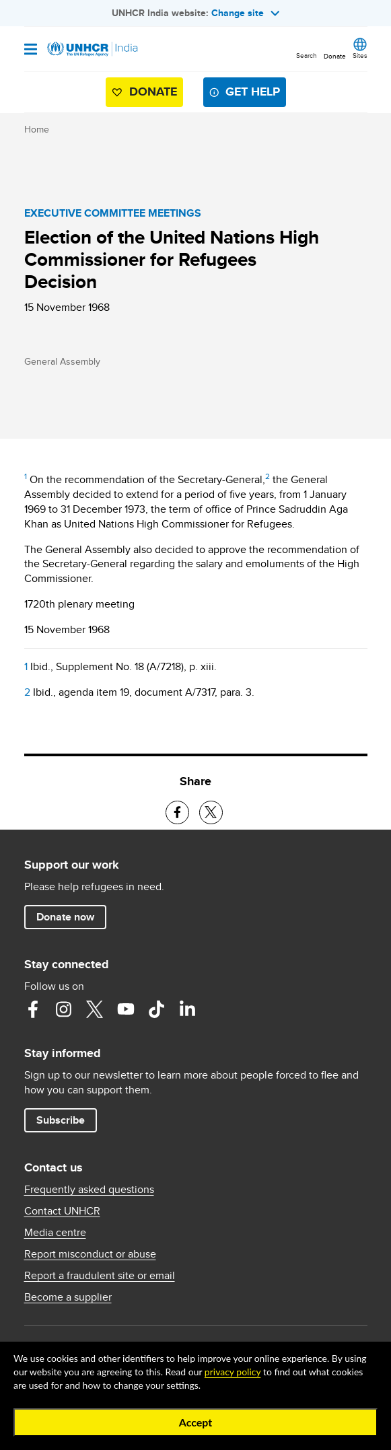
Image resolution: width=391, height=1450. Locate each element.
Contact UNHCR (62, 1211)
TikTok (157, 1009)
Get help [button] (252, 91)
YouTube (126, 1009)
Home (36, 129)
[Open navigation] (30, 50)
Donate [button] (335, 56)
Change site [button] (245, 13)
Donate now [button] (65, 917)
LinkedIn (188, 1009)
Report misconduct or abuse (90, 1254)
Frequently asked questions (89, 1189)
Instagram (64, 1009)
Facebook (33, 1009)
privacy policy (232, 1371)
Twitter (95, 1009)
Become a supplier (68, 1297)
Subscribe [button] (60, 1120)
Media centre (55, 1232)
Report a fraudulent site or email (99, 1275)
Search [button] (306, 55)
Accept (196, 1422)
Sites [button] (360, 55)
